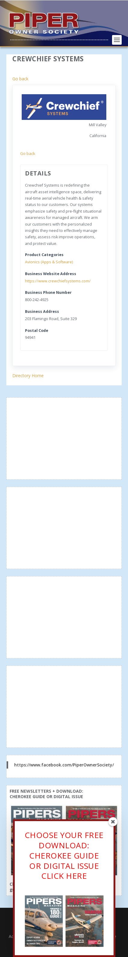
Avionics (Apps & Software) (49, 262)
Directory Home (28, 375)
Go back (20, 79)
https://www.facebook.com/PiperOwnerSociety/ (64, 765)
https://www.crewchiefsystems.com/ (58, 281)
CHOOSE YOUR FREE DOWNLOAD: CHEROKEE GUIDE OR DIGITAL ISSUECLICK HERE (64, 856)
